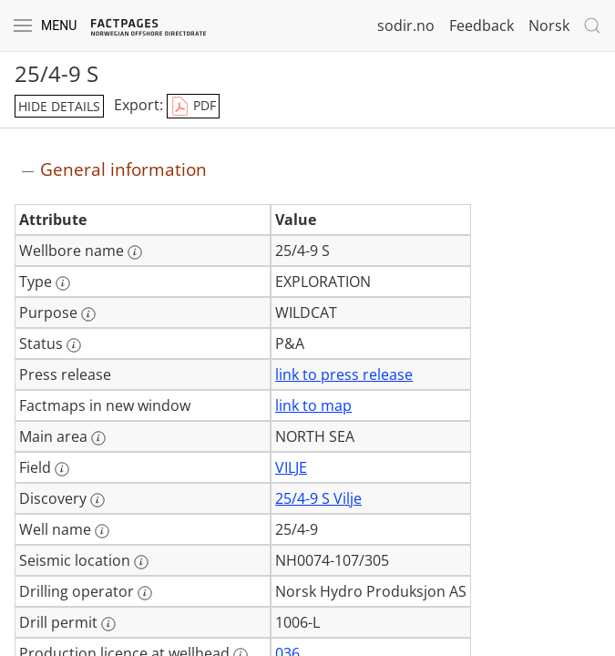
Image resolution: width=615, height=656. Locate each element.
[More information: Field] (62, 469)
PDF (193, 107)
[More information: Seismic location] (141, 562)
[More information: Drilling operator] (145, 593)
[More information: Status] (74, 345)
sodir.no (406, 25)
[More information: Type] (63, 283)
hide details (59, 106)
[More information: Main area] (98, 438)
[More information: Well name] (102, 531)
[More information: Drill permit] (108, 624)
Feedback (481, 25)
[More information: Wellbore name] (135, 252)
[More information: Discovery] (97, 500)
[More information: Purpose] (88, 314)
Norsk (548, 25)
